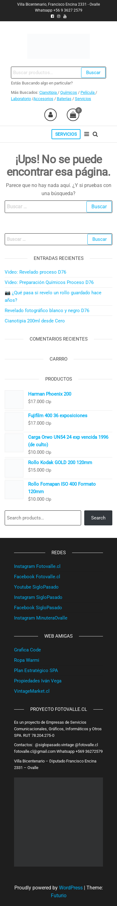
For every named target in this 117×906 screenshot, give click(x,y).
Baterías (64, 98)
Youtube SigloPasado (36, 587)
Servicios (83, 98)
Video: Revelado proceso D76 (35, 272)
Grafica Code (27, 650)
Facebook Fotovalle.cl (37, 577)
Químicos (68, 92)
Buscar (93, 72)
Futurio (58, 895)
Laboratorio (21, 98)
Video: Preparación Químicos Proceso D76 (49, 282)
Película (87, 92)
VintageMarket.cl (32, 691)
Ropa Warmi (26, 660)
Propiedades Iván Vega (37, 681)
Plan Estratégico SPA (36, 670)
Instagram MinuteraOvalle (40, 618)
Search (98, 518)
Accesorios (43, 98)
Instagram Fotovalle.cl (37, 566)
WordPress (71, 888)
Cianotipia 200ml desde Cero (35, 321)
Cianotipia (48, 92)
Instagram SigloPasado (38, 597)
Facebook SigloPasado (38, 607)
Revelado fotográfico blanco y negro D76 (47, 310)
